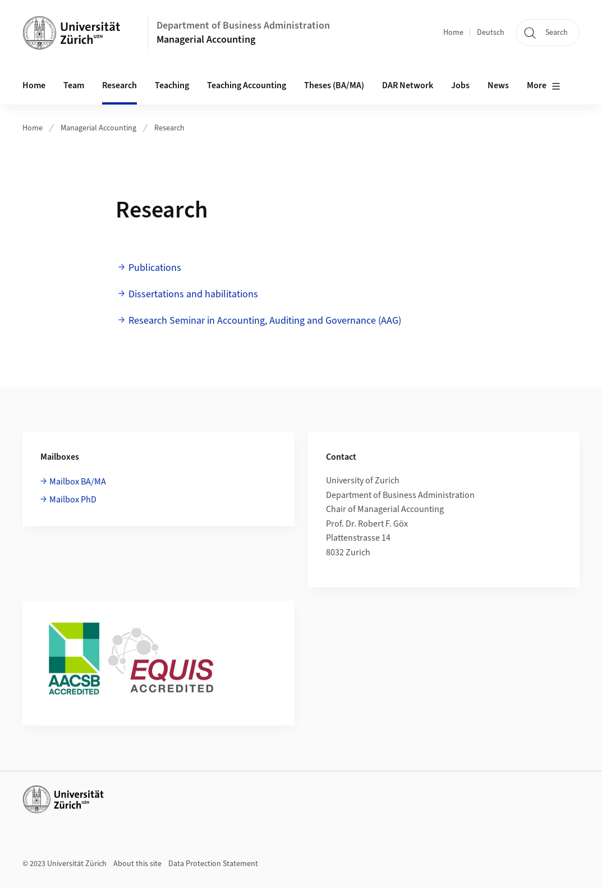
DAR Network (407, 85)
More (543, 86)
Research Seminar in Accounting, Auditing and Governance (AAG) (264, 321)
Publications (154, 268)
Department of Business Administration (243, 26)
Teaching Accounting (246, 85)
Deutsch (490, 32)
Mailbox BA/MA (77, 481)
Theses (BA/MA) (334, 85)
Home (453, 32)
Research (119, 85)
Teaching (172, 85)
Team (73, 85)
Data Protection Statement (213, 863)
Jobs (460, 85)
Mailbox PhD (72, 499)
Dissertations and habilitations (193, 294)
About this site (137, 863)
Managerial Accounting (206, 40)
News (498, 85)
